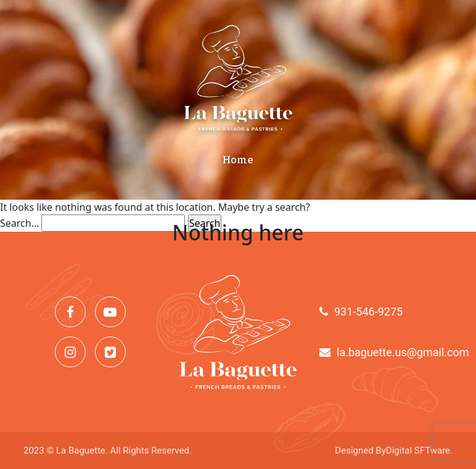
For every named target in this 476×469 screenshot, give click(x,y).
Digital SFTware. (419, 450)
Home (238, 160)
